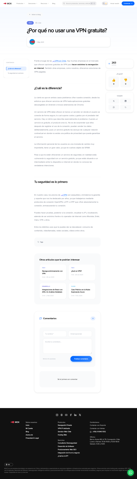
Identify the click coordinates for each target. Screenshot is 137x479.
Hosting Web (62, 435)
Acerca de (29, 435)
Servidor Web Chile (64, 431)
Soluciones (32, 3)
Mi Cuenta (29, 428)
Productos (20, 3)
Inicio (27, 425)
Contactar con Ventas (97, 428)
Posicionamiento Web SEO (67, 449)
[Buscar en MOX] (79, 3)
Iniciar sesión (114, 3)
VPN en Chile (59, 60)
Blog (53, 3)
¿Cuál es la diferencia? (14, 69)
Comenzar (128, 3)
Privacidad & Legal (32, 438)
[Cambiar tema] (105, 3)
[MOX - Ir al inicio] (7, 3)
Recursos (45, 3)
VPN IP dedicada (64, 428)
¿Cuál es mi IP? (63, 456)
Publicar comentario (81, 359)
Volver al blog (35, 14)
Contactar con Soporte (98, 425)
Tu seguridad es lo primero (15, 73)
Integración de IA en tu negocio (69, 453)
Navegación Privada (65, 425)
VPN (64, 195)
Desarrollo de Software (66, 446)
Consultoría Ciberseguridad (67, 443)
